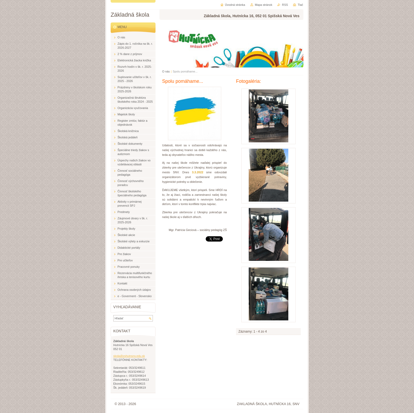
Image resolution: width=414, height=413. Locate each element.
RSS (285, 4)
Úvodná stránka (235, 4)
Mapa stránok (263, 4)
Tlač (300, 4)
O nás (166, 71)
